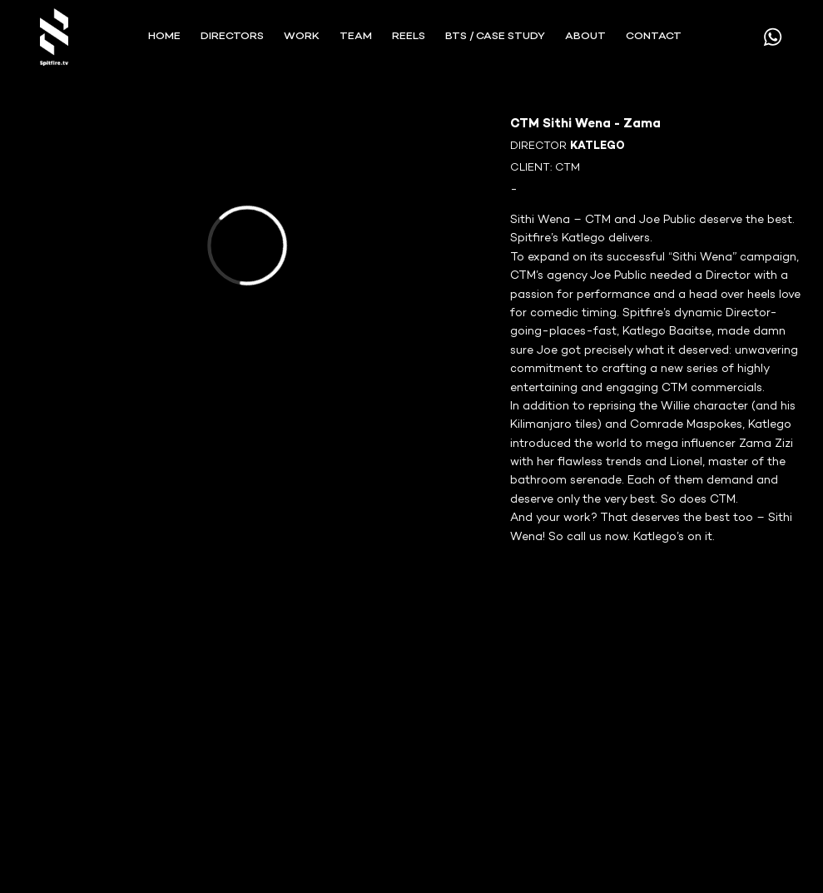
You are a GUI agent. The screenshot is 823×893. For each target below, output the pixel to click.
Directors (232, 36)
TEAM (356, 36)
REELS (408, 36)
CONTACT (654, 36)
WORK (302, 36)
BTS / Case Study (495, 36)
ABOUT (585, 36)
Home (164, 36)
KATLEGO (597, 146)
